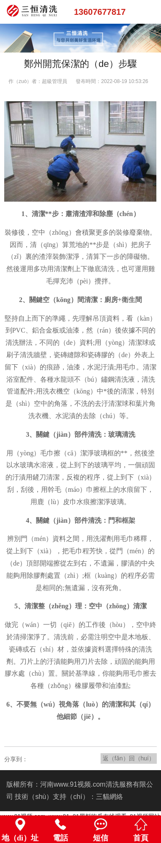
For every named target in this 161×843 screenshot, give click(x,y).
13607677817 (100, 12)
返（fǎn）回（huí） (129, 758)
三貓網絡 (109, 796)
